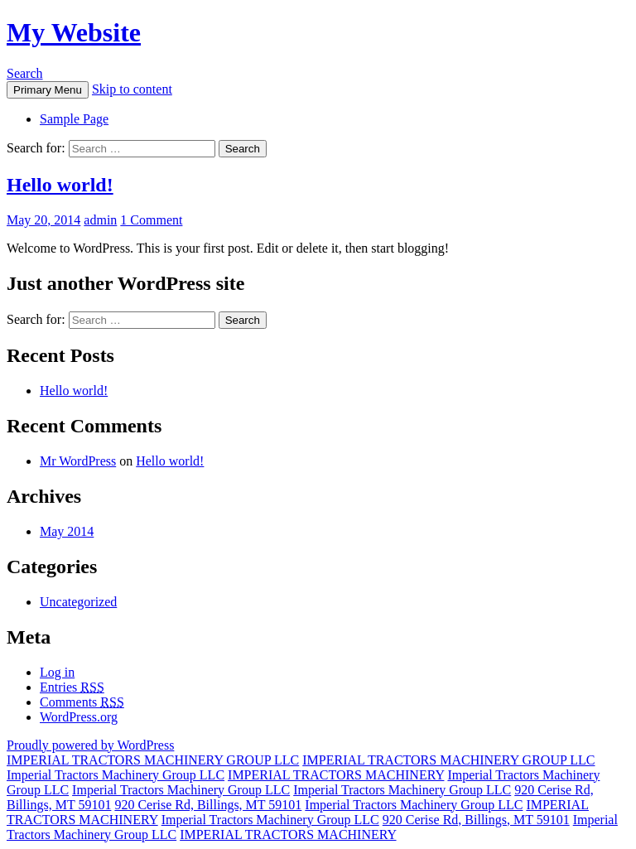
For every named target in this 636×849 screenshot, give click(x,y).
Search (25, 73)
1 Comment (151, 220)
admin (100, 220)
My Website (74, 32)
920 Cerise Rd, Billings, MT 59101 (207, 805)
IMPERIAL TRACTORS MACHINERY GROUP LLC (153, 760)
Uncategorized (78, 602)
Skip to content (132, 89)
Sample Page (74, 119)
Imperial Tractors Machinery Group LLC (115, 775)
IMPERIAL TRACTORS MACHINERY (336, 775)
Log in (57, 672)
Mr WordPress (78, 461)
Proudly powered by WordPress (90, 745)
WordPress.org (79, 717)
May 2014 (67, 531)
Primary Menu (47, 90)
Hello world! (60, 184)
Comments (82, 702)
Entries (72, 687)
